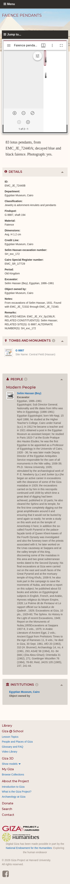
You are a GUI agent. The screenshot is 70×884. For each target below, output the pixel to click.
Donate (7, 803)
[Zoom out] (23, 113)
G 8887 (19, 350)
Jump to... (14, 34)
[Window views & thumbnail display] (43, 45)
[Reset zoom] (32, 113)
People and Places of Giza (17, 741)
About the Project (15, 781)
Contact (8, 815)
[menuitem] (35, 763)
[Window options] (52, 45)
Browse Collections (13, 774)
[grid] (54, 91)
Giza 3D (7, 758)
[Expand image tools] (37, 55)
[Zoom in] (14, 113)
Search (7, 809)
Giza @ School (12, 731)
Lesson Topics (10, 736)
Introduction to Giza (13, 786)
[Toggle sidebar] (8, 45)
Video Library (9, 751)
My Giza (8, 769)
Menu (11, 4)
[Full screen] (61, 45)
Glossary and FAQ (12, 746)
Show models (10, 763)
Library (7, 725)
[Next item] (28, 122)
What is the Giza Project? (16, 791)
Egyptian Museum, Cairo (24, 691)
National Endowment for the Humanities (29, 847)
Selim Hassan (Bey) (29, 393)
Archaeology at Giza (13, 796)
